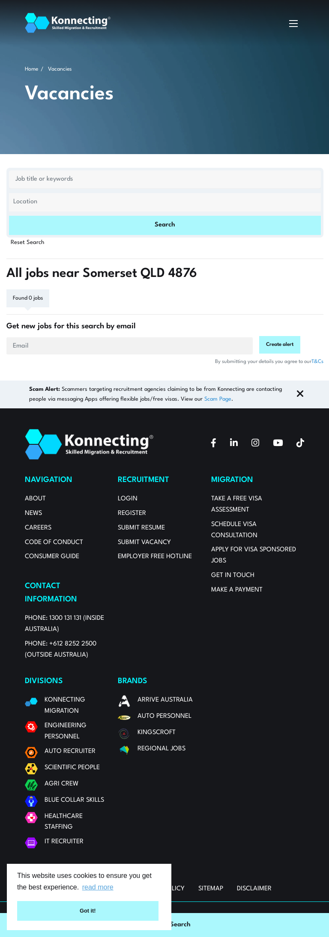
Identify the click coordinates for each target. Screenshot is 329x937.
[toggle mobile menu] (293, 23)
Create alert (279, 344)
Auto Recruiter (70, 751)
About (35, 499)
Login (128, 499)
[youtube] (278, 444)
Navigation (48, 480)
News (33, 513)
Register (132, 513)
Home (31, 69)
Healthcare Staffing (64, 822)
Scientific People (72, 767)
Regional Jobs (161, 749)
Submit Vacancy (144, 542)
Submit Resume (141, 528)
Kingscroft (157, 732)
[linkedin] (234, 444)
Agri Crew (61, 784)
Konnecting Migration (65, 705)
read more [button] (98, 887)
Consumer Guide (52, 556)
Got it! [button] (88, 910)
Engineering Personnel (66, 731)
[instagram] (255, 444)
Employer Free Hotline (155, 556)
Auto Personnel (164, 716)
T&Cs (317, 361)
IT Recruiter (64, 842)
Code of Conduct (54, 542)
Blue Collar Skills (74, 800)
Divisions (44, 681)
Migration (232, 480)
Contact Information (51, 593)
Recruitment (143, 480)
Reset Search (27, 242)
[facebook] (213, 444)
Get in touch (232, 575)
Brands (132, 681)
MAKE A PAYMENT (237, 590)
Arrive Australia (165, 700)
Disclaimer (254, 889)
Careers (38, 528)
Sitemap (210, 889)
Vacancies (60, 69)
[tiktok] (300, 444)
